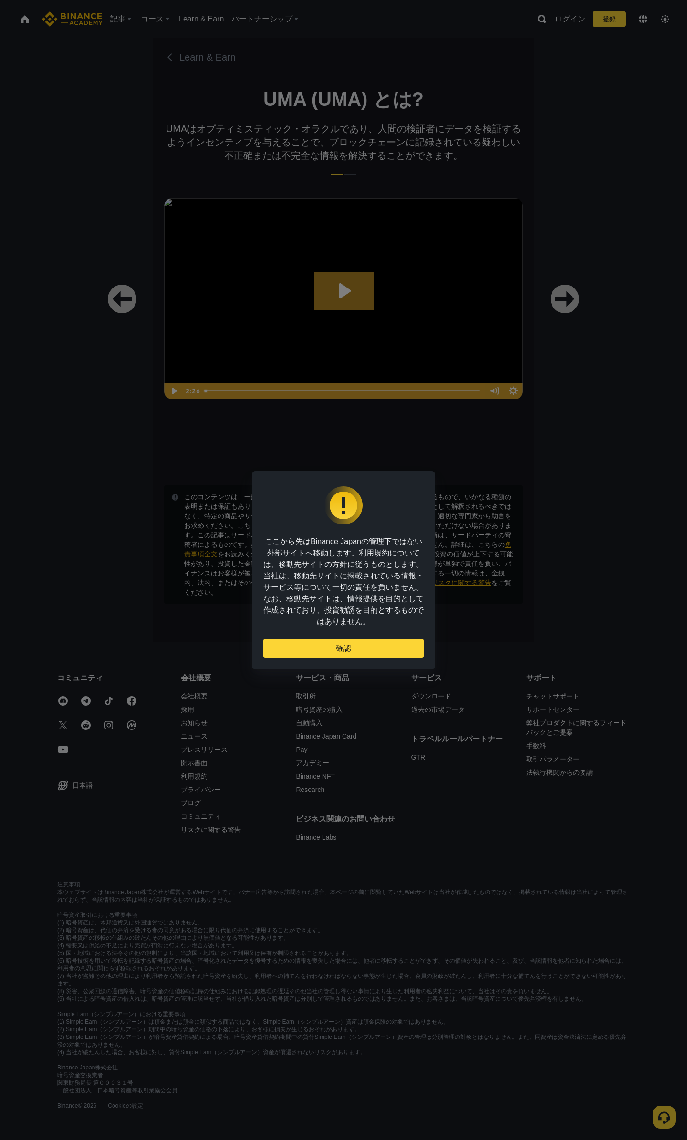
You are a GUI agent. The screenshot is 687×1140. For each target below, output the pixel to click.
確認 (343, 648)
